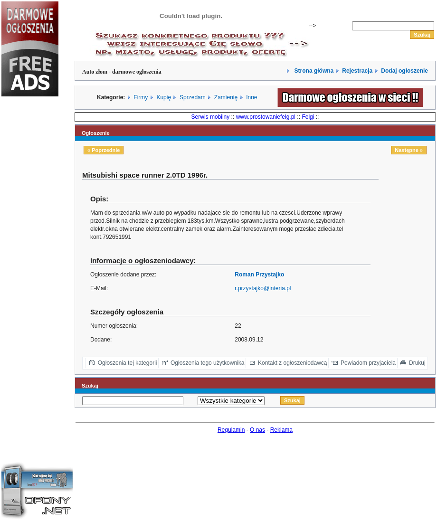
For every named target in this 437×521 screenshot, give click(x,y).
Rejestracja (357, 70)
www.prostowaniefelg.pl (265, 117)
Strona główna (313, 70)
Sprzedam (193, 97)
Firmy (140, 97)
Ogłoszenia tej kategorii (127, 363)
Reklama (281, 429)
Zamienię (226, 97)
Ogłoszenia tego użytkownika (207, 363)
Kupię (163, 97)
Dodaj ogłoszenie (404, 70)
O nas (257, 429)
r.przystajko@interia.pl (263, 288)
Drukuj (417, 363)
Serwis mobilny (210, 117)
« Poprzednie (103, 150)
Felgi (308, 117)
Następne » (409, 150)
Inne (251, 97)
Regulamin (231, 429)
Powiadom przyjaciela (368, 363)
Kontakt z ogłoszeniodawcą (292, 363)
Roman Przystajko (259, 274)
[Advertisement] (29, 263)
